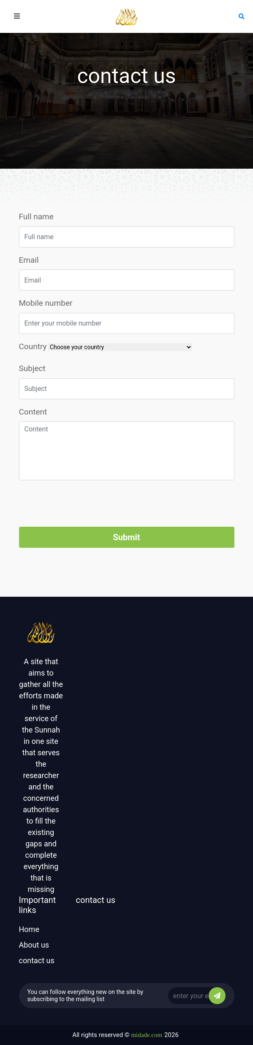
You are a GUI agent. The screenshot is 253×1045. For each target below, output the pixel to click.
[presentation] (83, 503)
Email (29, 260)
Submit (126, 537)
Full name (36, 216)
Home (29, 929)
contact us (36, 960)
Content (33, 412)
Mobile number (46, 303)
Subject (32, 368)
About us (34, 944)
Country (33, 346)
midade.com (146, 1035)
